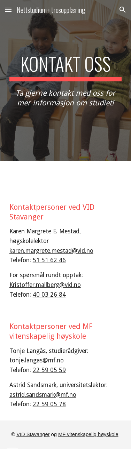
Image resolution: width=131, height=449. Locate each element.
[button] (8, 9)
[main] (66, 80)
